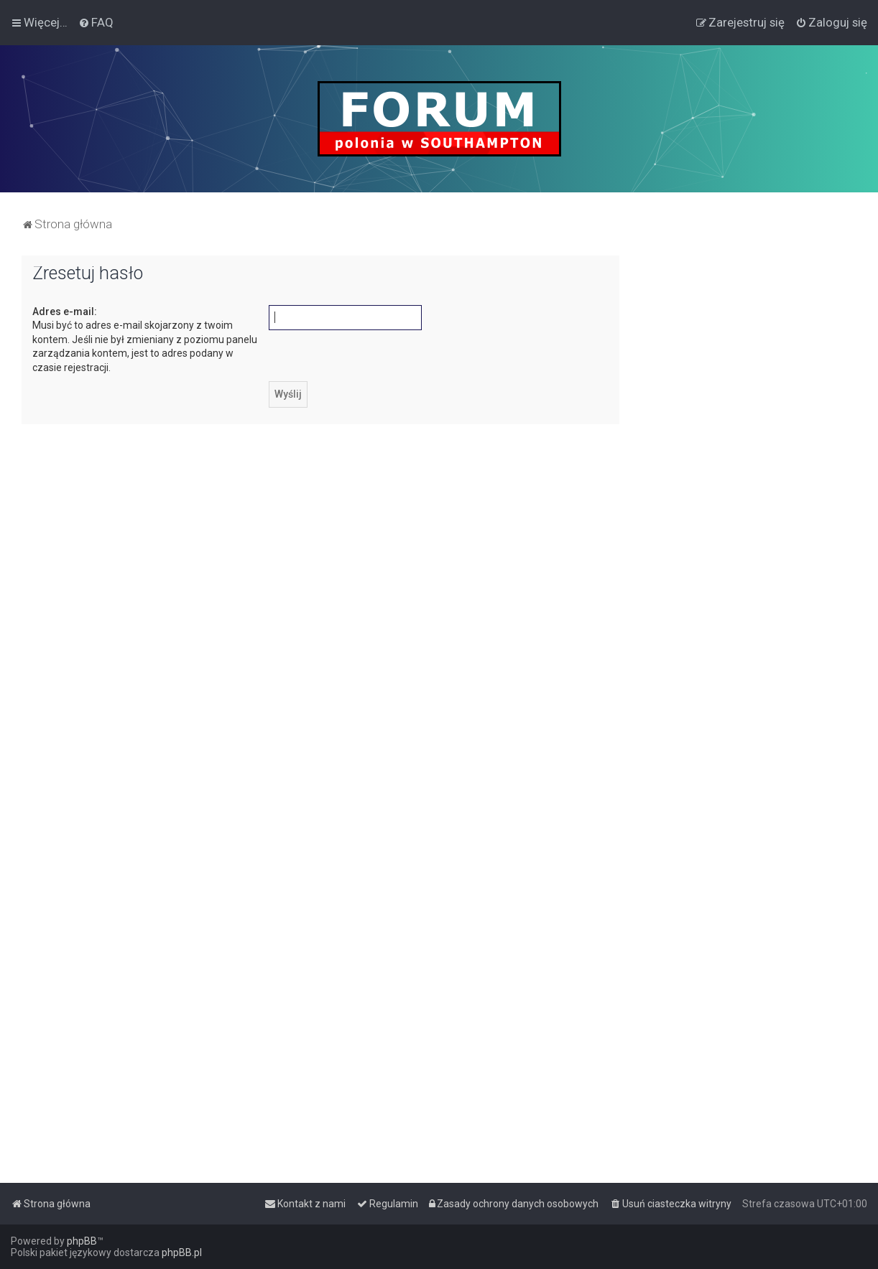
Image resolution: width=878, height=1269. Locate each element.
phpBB (82, 1241)
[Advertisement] (748, 471)
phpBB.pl (182, 1252)
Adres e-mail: (64, 311)
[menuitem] (96, 22)
